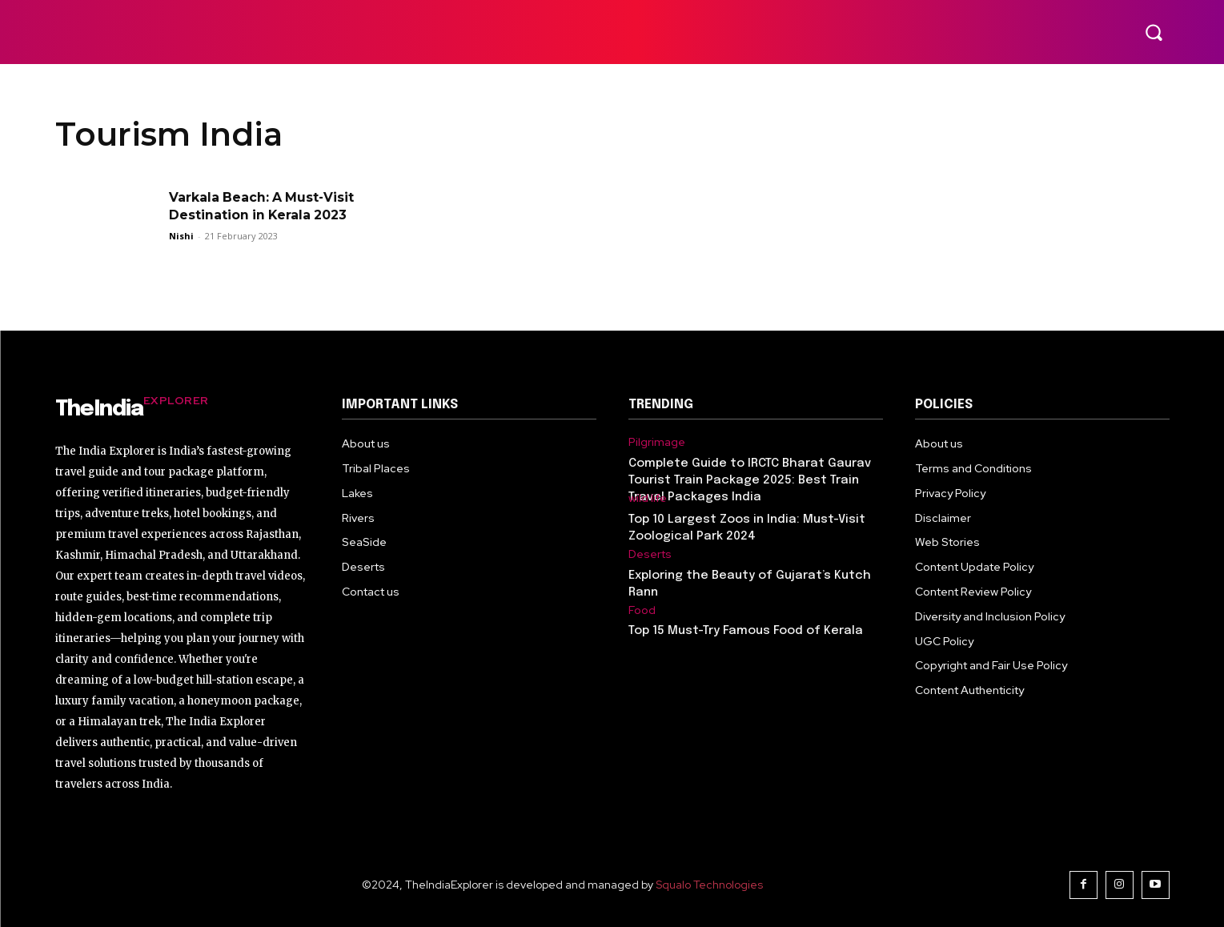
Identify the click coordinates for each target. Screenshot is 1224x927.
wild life (647, 498)
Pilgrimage (656, 442)
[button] (1153, 32)
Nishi (181, 236)
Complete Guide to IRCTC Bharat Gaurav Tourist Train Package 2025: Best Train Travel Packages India (749, 480)
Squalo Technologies (709, 884)
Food (642, 610)
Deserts (650, 554)
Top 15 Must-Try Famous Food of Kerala (745, 630)
